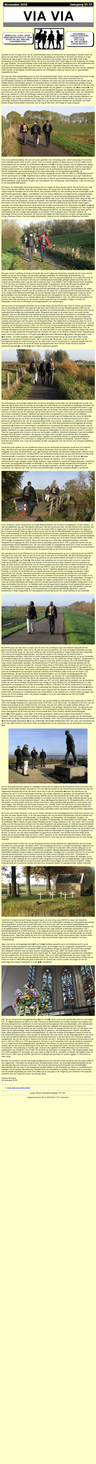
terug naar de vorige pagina (18, 1088)
